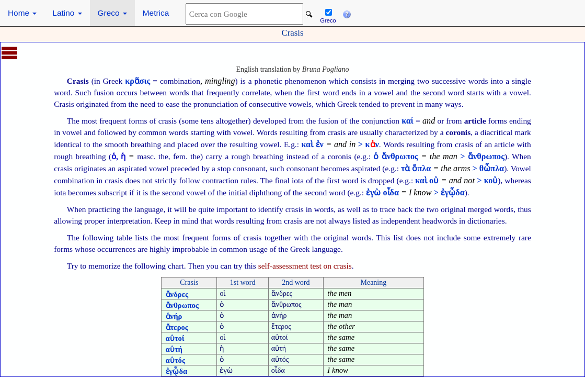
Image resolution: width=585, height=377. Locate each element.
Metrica (156, 12)
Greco (112, 12)
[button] (346, 13)
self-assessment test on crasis (305, 265)
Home (22, 12)
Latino (67, 12)
